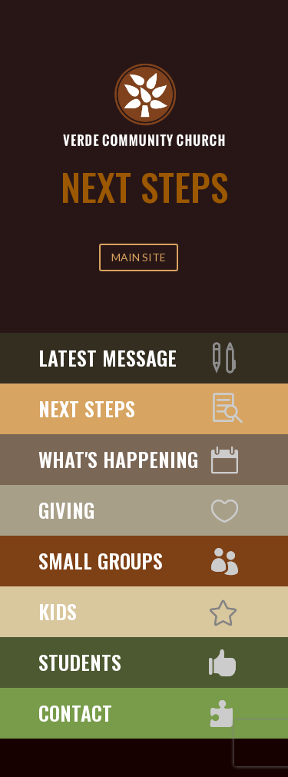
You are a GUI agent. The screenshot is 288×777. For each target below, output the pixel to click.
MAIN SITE (138, 257)
